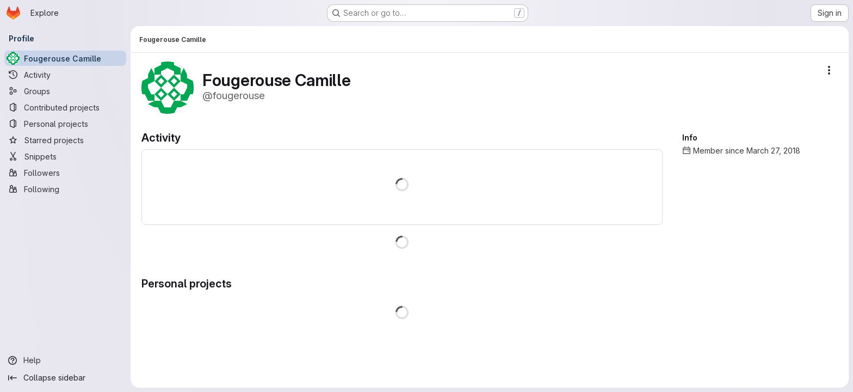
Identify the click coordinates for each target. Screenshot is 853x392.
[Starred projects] (65, 140)
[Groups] (65, 91)
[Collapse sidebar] (65, 377)
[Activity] (65, 74)
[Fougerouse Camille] (65, 58)
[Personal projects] (65, 123)
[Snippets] (65, 156)
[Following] (65, 189)
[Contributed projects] (65, 107)
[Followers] (65, 172)
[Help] (65, 360)
